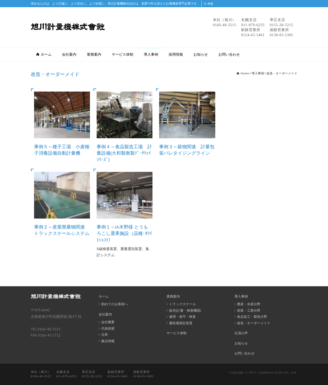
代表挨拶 (108, 328)
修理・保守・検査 (182, 316)
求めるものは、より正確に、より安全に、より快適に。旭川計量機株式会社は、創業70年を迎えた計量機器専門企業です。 (115, 3)
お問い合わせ (229, 54)
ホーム (46, 54)
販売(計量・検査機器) (185, 310)
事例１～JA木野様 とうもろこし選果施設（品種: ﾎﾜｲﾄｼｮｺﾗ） (124, 233)
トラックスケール (182, 304)
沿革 (104, 334)
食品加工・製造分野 (252, 316)
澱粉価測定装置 (180, 323)
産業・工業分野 (248, 310)
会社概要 (108, 322)
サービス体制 (122, 54)
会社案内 (69, 54)
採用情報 (176, 54)
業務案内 (94, 54)
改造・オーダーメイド (253, 323)
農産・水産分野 (248, 304)
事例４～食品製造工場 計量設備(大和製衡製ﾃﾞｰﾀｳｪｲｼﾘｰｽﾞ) (124, 153)
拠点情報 (108, 341)
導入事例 (151, 54)
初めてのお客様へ (114, 304)
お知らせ (200, 54)
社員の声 (241, 333)
